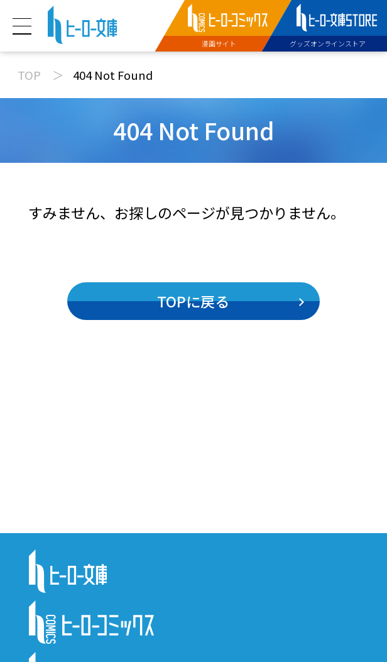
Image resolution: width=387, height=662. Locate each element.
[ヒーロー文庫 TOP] (82, 23)
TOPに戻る (193, 301)
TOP (29, 75)
